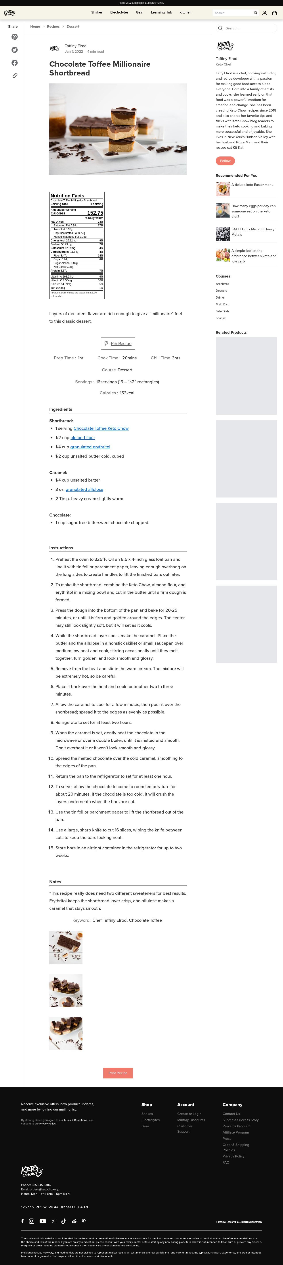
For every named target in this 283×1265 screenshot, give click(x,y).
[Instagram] (31, 1221)
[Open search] (255, 13)
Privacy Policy (47, 1124)
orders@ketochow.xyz (45, 1189)
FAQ (226, 1162)
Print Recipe (118, 1073)
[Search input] (232, 13)
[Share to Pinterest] (14, 37)
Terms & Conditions (75, 1120)
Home (35, 26)
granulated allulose (84, 489)
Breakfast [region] (222, 284)
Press (227, 1138)
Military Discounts (191, 1119)
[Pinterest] (84, 1221)
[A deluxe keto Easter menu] (223, 189)
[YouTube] (43, 1221)
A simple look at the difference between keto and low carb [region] (253, 256)
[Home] (9, 13)
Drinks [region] (220, 297)
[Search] (220, 28)
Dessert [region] (221, 291)
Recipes (53, 26)
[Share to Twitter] (14, 50)
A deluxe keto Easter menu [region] (252, 184)
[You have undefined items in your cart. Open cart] (274, 12)
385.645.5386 (41, 1185)
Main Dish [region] (222, 304)
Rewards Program (236, 1126)
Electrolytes (151, 1119)
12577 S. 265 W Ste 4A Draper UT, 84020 (55, 1207)
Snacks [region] (221, 318)
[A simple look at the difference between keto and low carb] (223, 255)
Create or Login (189, 1113)
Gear (145, 1126)
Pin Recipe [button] (118, 343)
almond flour (83, 437)
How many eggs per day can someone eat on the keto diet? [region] (253, 211)
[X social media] (53, 1221)
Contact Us (231, 1113)
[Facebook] (22, 1221)
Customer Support (184, 1129)
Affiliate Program (236, 1132)
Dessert (73, 26)
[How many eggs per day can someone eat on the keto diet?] (223, 210)
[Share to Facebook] (14, 63)
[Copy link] (15, 75)
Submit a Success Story (241, 1119)
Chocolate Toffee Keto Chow (101, 428)
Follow (225, 160)
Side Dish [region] (222, 311)
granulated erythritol (90, 447)
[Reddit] (74, 1221)
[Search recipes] (250, 28)
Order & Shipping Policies (236, 1147)
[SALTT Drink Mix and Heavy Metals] (223, 234)
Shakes (147, 1113)
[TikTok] (63, 1221)
